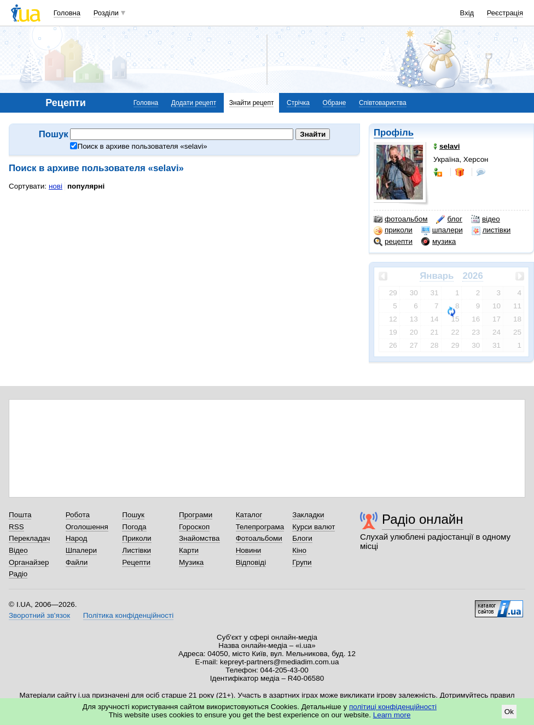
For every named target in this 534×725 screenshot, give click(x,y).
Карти (189, 550)
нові (55, 186)
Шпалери (81, 550)
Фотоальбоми (259, 538)
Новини (249, 550)
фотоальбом (400, 219)
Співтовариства (383, 103)
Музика (191, 562)
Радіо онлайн (422, 519)
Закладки (308, 515)
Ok (509, 712)
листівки (491, 230)
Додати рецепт (193, 103)
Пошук (133, 515)
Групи (301, 562)
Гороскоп (194, 527)
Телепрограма (260, 527)
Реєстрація (505, 13)
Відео (18, 550)
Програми (195, 515)
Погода (134, 527)
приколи (393, 230)
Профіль (394, 132)
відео (485, 219)
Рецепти (136, 562)
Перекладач (29, 538)
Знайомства (199, 538)
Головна (67, 13)
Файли (77, 562)
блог (449, 219)
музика (438, 241)
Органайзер (29, 562)
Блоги (302, 538)
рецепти (393, 241)
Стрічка (298, 103)
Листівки (136, 550)
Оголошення (87, 527)
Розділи (106, 13)
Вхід (467, 13)
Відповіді (251, 562)
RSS (16, 527)
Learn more (392, 715)
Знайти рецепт (251, 103)
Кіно (299, 550)
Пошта (20, 515)
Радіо (18, 574)
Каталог (249, 515)
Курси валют (313, 527)
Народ (77, 538)
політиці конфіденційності (393, 707)
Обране (334, 103)
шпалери (442, 230)
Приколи (136, 538)
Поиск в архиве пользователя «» (138, 146)
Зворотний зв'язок (39, 615)
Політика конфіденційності (128, 615)
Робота (78, 515)
